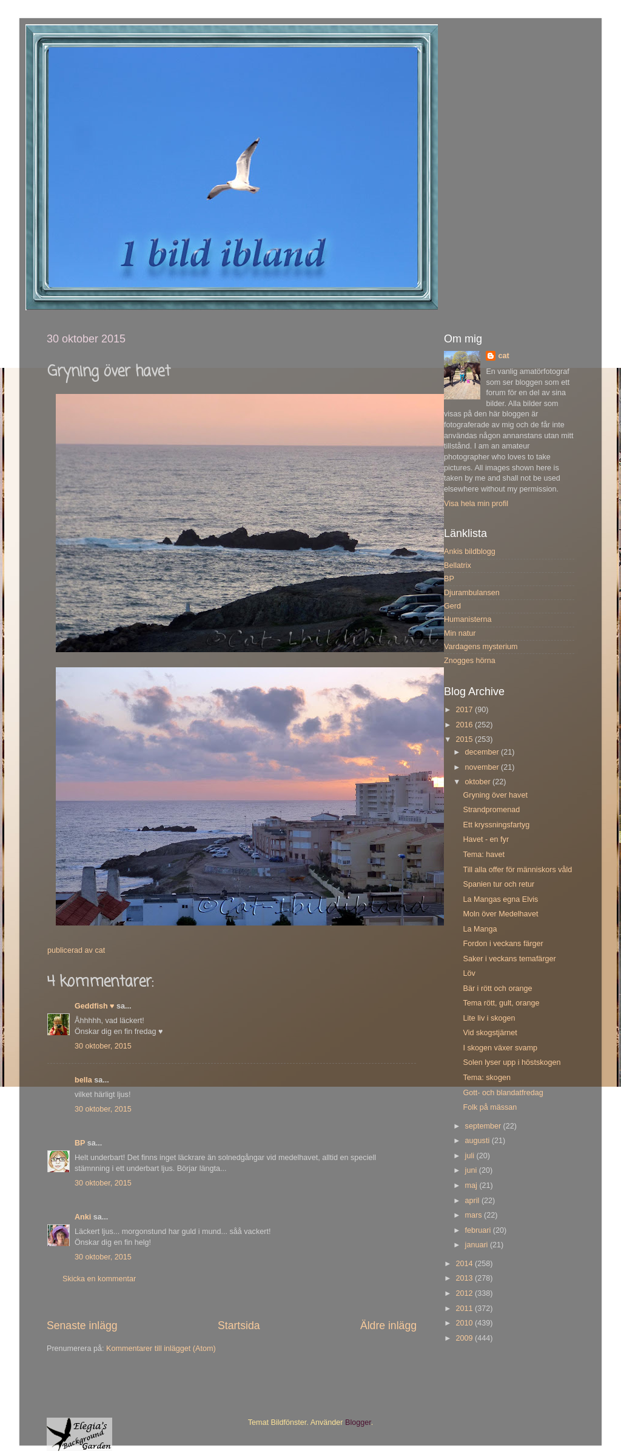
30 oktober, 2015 (103, 1046)
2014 (465, 1263)
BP (80, 1143)
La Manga (480, 929)
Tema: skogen (486, 1077)
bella (83, 1080)
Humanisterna (467, 619)
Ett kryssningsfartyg (496, 825)
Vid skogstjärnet (490, 1033)
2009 (465, 1338)
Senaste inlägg (82, 1325)
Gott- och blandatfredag (503, 1093)
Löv (469, 973)
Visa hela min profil (476, 503)
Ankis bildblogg (469, 551)
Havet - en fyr (486, 839)
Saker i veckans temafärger (509, 959)
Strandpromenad (491, 809)
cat (503, 356)
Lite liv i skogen (489, 1018)
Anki (83, 1217)
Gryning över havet (495, 795)
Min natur (460, 633)
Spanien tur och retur (498, 884)
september (484, 1126)
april (473, 1200)
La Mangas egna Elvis (500, 899)
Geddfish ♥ (95, 1006)
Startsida (239, 1325)
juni (472, 1170)
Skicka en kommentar (99, 1279)
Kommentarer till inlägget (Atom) (161, 1348)
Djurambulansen (472, 593)
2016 (465, 725)
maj (472, 1185)
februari (479, 1230)
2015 (465, 739)
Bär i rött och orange (497, 988)
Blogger (358, 1422)
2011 (465, 1308)
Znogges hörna (469, 660)
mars (474, 1215)
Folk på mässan (490, 1107)
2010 (465, 1323)
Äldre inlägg (388, 1325)
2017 (465, 709)
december (483, 752)
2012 (465, 1293)
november (483, 767)
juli (471, 1156)
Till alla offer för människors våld (517, 869)
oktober (479, 782)
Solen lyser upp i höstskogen (511, 1062)
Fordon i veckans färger (503, 943)
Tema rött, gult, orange (501, 1003)
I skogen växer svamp (500, 1048)
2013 (465, 1278)
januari (477, 1245)
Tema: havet (484, 854)
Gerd (452, 606)
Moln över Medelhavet (500, 914)
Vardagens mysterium (481, 646)
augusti (478, 1140)
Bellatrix (457, 565)
